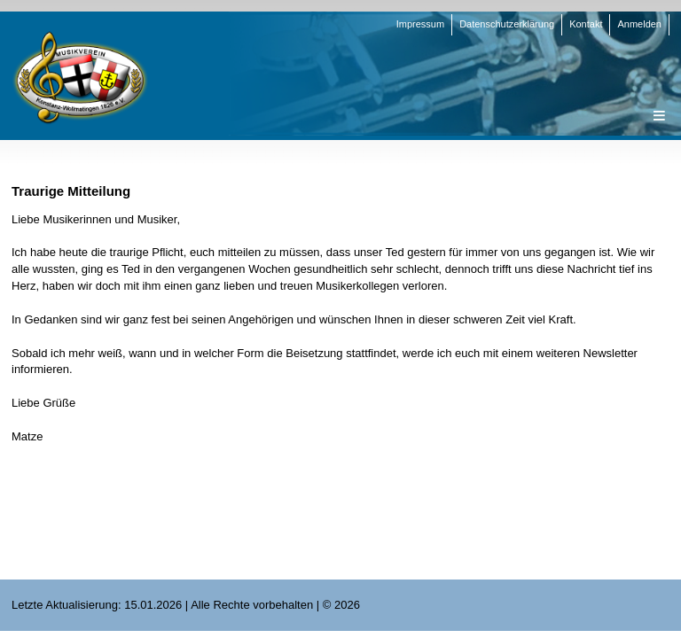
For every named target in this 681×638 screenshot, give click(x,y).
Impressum (420, 24)
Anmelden (639, 24)
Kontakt (585, 24)
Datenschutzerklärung (506, 24)
